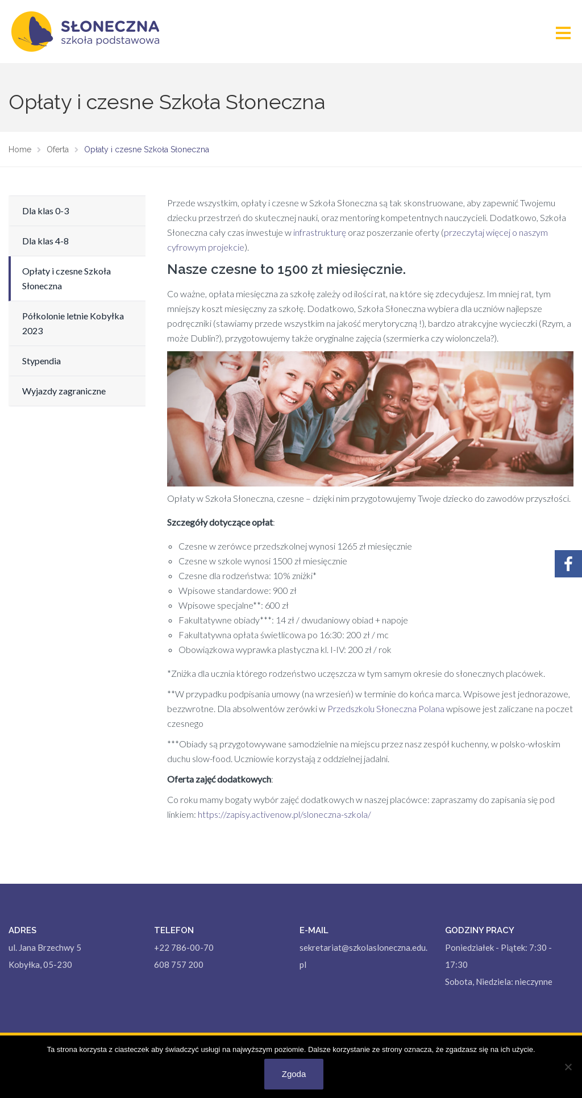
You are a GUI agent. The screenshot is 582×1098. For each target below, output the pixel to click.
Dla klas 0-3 (45, 210)
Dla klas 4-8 (45, 240)
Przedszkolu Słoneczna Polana (385, 708)
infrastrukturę (319, 232)
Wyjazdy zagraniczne (64, 390)
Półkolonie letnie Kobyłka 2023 (73, 323)
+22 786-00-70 (184, 947)
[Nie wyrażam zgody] (567, 1066)
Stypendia (41, 360)
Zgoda (294, 1074)
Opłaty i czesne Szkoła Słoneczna (66, 278)
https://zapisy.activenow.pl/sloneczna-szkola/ (284, 814)
